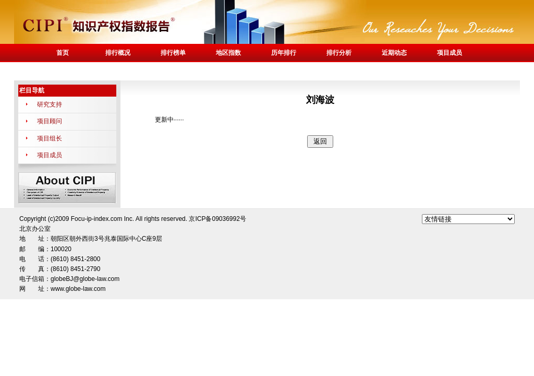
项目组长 (49, 138)
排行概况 (117, 52)
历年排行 (283, 52)
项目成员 (449, 52)
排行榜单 (173, 52)
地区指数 (228, 52)
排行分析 (338, 52)
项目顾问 (49, 121)
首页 (62, 52)
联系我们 (62, 71)
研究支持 (49, 104)
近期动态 (394, 52)
